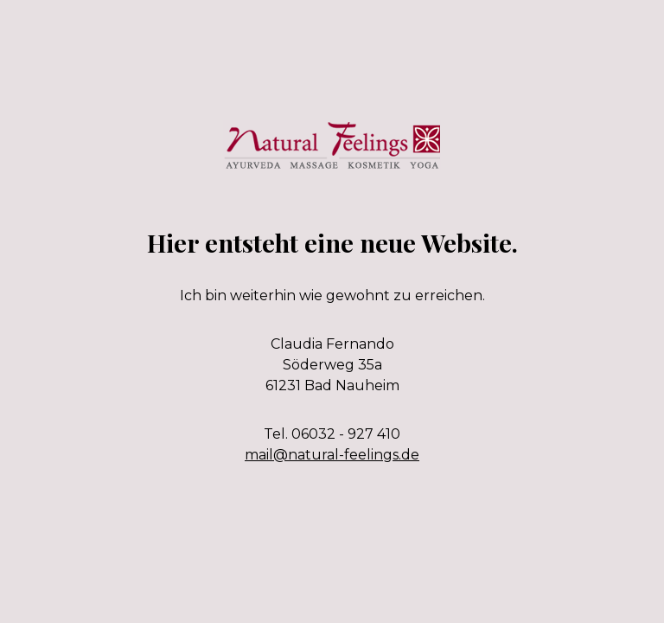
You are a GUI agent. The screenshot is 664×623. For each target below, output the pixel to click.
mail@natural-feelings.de (332, 454)
